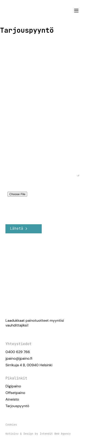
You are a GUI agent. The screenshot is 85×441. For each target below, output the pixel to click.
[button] (76, 10)
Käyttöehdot (52, 213)
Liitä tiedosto (16, 184)
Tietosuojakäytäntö (19, 213)
